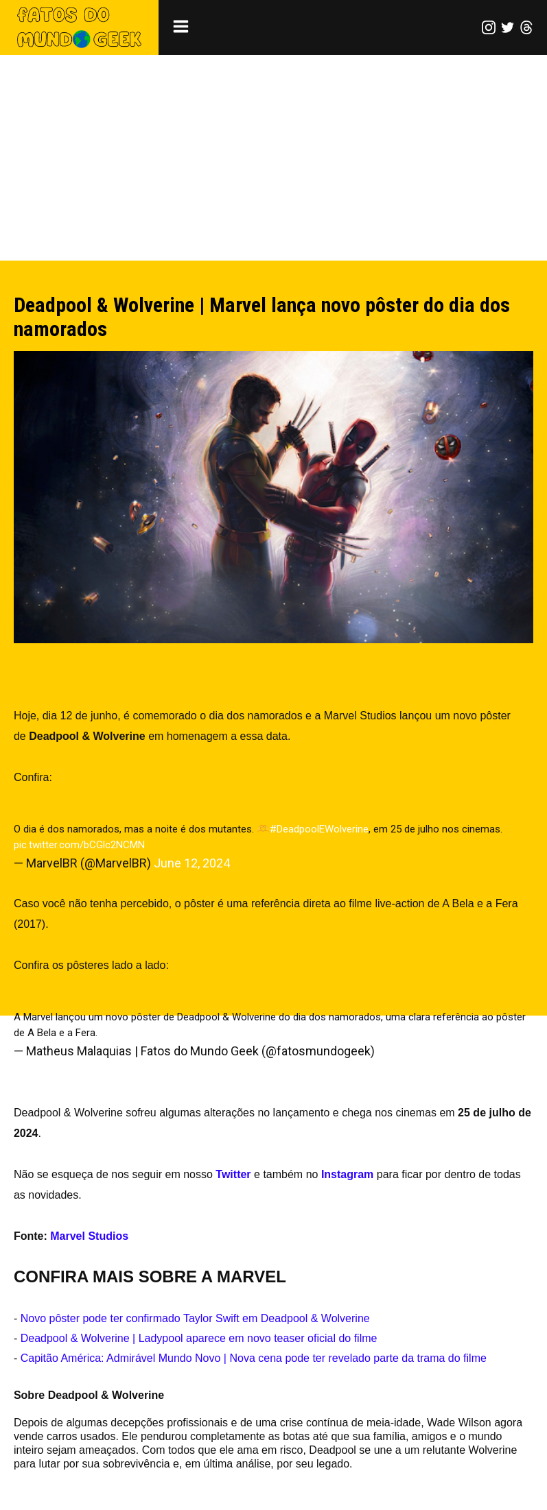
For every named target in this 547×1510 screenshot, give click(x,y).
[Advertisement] (273, 158)
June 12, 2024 (192, 863)
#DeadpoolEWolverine (319, 829)
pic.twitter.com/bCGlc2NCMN (79, 845)
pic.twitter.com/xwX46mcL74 (165, 1033)
